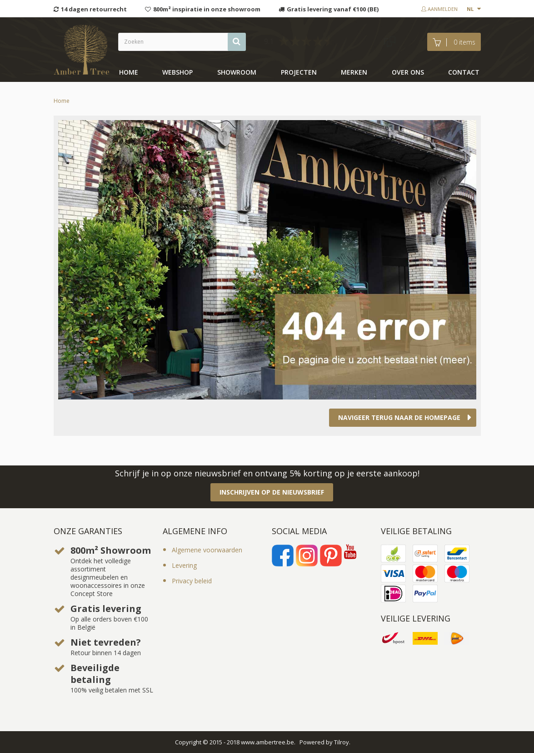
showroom (236, 72)
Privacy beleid (192, 580)
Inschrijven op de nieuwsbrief (272, 492)
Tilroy (341, 742)
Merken (354, 72)
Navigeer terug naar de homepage (399, 417)
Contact (463, 72)
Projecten (299, 72)
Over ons (408, 72)
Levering (184, 565)
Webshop (177, 72)
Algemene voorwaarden (207, 550)
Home (128, 72)
